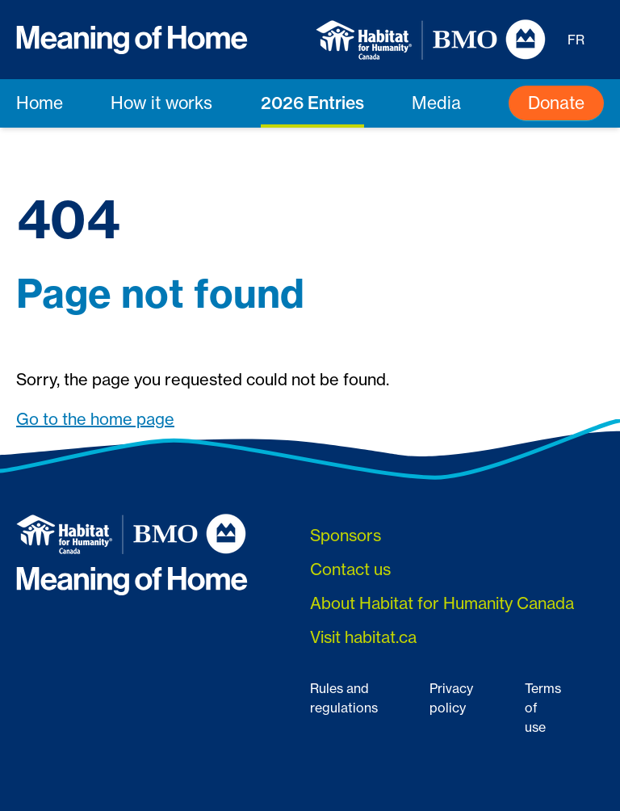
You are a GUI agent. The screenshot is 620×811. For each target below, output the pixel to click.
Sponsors (345, 535)
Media (436, 103)
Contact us (350, 569)
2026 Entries (312, 102)
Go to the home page (95, 419)
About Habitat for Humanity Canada (442, 603)
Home (39, 103)
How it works (161, 103)
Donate (556, 103)
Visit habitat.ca (363, 637)
